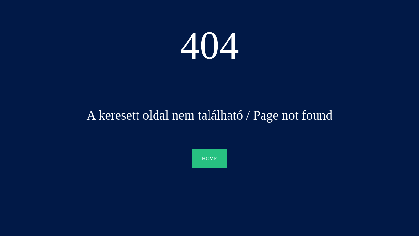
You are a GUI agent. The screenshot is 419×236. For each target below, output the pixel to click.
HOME (209, 158)
